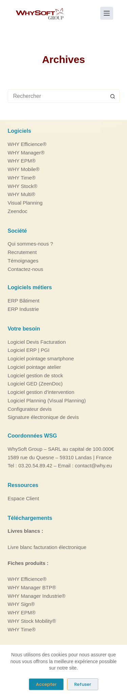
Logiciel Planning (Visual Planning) (47, 400)
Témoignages (23, 260)
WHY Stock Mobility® (32, 621)
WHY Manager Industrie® (37, 596)
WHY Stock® (22, 186)
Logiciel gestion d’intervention (41, 392)
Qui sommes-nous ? (30, 244)
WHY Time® (22, 178)
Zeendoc (17, 211)
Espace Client (23, 498)
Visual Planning (25, 203)
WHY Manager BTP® (32, 587)
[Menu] (106, 13)
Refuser (82, 684)
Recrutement (22, 252)
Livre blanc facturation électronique (47, 547)
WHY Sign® (21, 604)
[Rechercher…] (57, 96)
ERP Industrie (23, 309)
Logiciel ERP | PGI (29, 350)
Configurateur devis (30, 409)
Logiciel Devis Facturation (37, 342)
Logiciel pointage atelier (34, 367)
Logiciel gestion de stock (35, 375)
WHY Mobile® (24, 169)
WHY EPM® (22, 161)
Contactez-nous (25, 269)
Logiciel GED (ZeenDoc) (35, 383)
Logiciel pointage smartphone (41, 358)
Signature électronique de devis (43, 417)
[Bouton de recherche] (113, 96)
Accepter (46, 684)
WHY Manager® (26, 152)
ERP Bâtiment (24, 300)
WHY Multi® (22, 194)
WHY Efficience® (27, 144)
